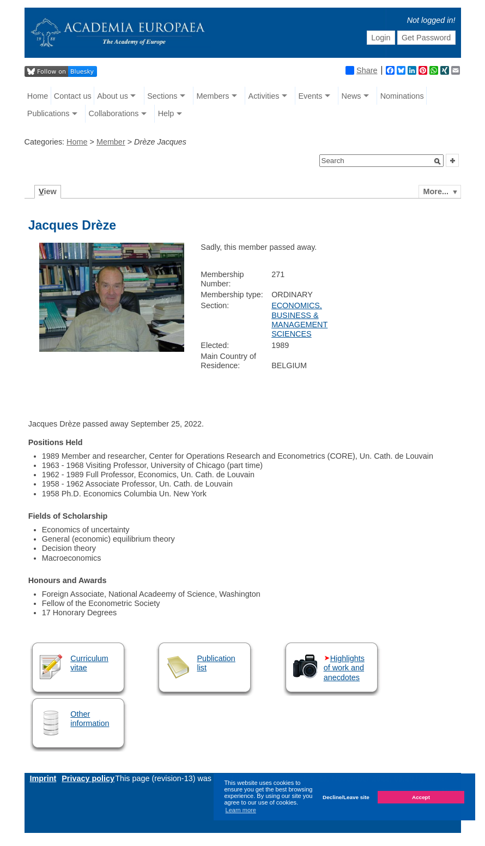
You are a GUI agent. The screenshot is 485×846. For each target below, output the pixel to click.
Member (110, 141)
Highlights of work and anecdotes (344, 668)
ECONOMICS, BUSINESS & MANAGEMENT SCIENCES (299, 319)
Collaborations (114, 113)
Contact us (73, 96)
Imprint (43, 778)
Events (310, 96)
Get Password (426, 37)
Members (212, 96)
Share (361, 70)
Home (37, 96)
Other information (89, 719)
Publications (48, 113)
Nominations (402, 96)
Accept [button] (421, 797)
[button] (437, 161)
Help (166, 113)
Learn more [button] (241, 810)
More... (435, 191)
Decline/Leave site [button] (346, 797)
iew (48, 191)
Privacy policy (88, 778)
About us (112, 96)
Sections (162, 96)
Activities (264, 96)
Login (380, 37)
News (351, 96)
